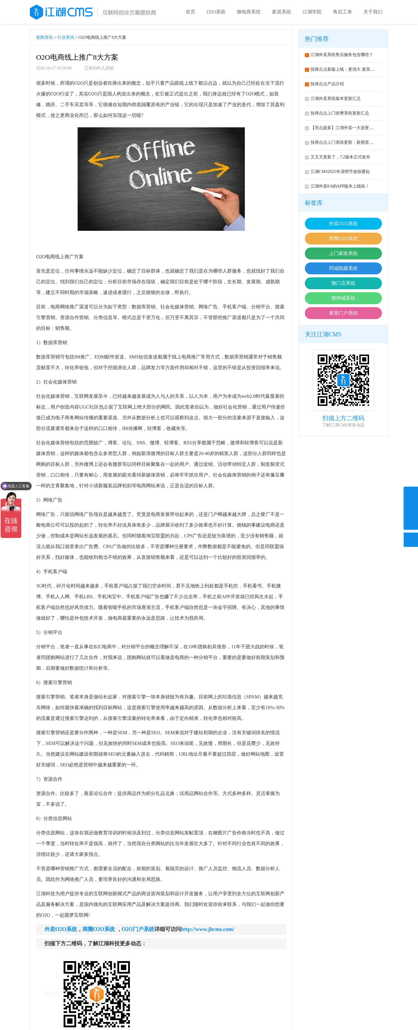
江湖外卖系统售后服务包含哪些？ (339, 54)
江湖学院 (312, 11)
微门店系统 (343, 283)
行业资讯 (65, 37)
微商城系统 (343, 298)
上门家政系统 (343, 253)
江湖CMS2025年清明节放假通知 (337, 171)
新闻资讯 (44, 37)
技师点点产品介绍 (324, 84)
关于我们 (372, 11)
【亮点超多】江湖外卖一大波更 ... (339, 128)
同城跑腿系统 (343, 268)
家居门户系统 (343, 313)
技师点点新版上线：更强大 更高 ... (339, 69)
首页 (190, 11)
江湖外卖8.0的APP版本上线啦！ (337, 186)
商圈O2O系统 (343, 238)
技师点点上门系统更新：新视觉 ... (339, 142)
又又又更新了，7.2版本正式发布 (337, 157)
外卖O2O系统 (343, 223)
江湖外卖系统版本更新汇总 (333, 98)
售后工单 (342, 11)
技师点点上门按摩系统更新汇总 (337, 113)
